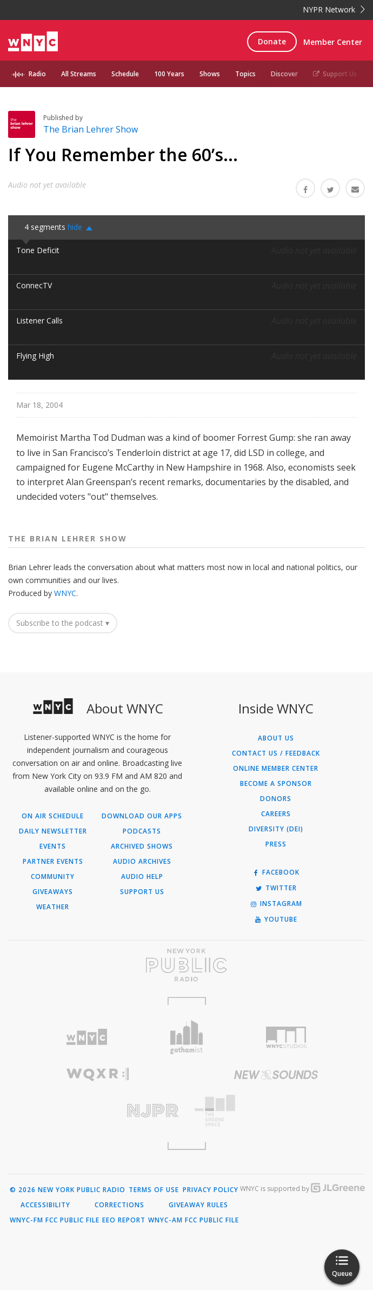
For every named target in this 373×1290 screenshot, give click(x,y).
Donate (272, 41)
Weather (52, 907)
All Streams (78, 73)
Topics (245, 73)
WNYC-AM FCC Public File (193, 1220)
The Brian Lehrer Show (90, 129)
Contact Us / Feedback (276, 753)
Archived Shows (142, 846)
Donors (275, 799)
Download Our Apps (142, 816)
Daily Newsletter (53, 831)
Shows (209, 73)
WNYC (65, 593)
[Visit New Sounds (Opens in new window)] (275, 1075)
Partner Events (53, 861)
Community (53, 877)
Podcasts (142, 831)
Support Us (335, 73)
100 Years (169, 73)
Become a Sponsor (276, 783)
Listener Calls (39, 320)
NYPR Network (334, 9)
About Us (276, 738)
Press (276, 844)
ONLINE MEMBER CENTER (275, 768)
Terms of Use (154, 1190)
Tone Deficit (37, 250)
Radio (37, 73)
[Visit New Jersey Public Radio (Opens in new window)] (97, 1110)
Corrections (119, 1205)
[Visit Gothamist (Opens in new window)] (187, 1037)
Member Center (332, 42)
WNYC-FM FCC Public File (54, 1220)
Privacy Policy (210, 1190)
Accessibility (45, 1205)
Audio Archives (142, 861)
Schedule (125, 73)
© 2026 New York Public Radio (67, 1190)
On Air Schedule (53, 816)
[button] (83, 227)
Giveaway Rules (198, 1205)
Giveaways (52, 892)
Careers (276, 814)
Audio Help (142, 877)
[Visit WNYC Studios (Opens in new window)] (286, 1037)
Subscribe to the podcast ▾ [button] (62, 623)
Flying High (35, 355)
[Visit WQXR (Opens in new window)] (97, 1074)
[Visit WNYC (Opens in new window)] (87, 1037)
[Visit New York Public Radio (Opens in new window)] (186, 965)
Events (52, 846)
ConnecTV (34, 285)
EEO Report (123, 1220)
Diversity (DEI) (276, 829)
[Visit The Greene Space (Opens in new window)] (275, 1111)
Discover (284, 73)
